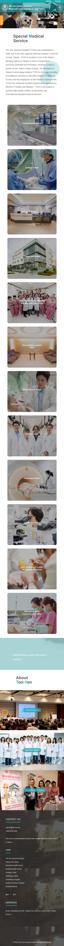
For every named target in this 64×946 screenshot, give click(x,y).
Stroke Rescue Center (31, 390)
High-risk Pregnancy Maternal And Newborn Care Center (32, 302)
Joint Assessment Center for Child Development (32, 568)
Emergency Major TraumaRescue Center (32, 612)
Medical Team (32, 750)
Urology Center (32, 168)
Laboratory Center (32, 523)
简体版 (58, 1)
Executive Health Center (32, 212)
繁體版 (48, 1)
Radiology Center (31, 478)
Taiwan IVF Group (32, 256)
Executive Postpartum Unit (32, 346)
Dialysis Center (32, 434)
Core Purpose (32, 710)
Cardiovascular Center (32, 123)
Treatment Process (34, 790)
